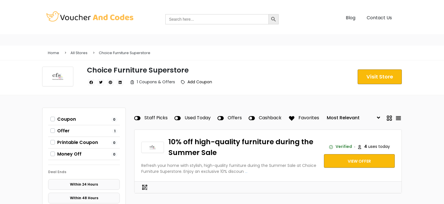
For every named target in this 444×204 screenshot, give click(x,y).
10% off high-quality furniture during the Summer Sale (240, 147)
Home (53, 52)
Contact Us (379, 17)
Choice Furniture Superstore (124, 52)
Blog (350, 17)
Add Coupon (199, 82)
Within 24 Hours (84, 184)
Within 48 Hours (84, 198)
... (246, 171)
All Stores (79, 52)
